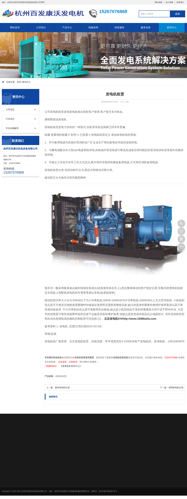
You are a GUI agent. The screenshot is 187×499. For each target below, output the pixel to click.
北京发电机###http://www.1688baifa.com (130, 318)
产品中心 (67, 27)
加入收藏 (169, 2)
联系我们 (180, 2)
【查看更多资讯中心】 (71, 366)
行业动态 (10, 119)
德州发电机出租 (62, 387)
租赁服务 (119, 27)
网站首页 (15, 27)
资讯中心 (172, 27)
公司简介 (41, 27)
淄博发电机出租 (176, 387)
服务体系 (145, 27)
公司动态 (10, 109)
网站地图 (158, 2)
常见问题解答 (12, 128)
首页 (19, 82)
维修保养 (93, 27)
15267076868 (181, 223)
